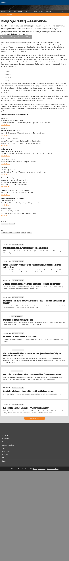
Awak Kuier (4, 224)
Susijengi (5, 435)
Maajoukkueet (18, 11)
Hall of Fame (6, 451)
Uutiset (41, 11)
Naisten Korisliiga (8, 445)
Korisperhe (28, 11)
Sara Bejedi (12, 224)
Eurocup (29, 232)
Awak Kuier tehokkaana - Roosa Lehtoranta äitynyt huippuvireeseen (28, 391)
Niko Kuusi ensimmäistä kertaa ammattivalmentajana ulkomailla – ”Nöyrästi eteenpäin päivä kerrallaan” (32, 354)
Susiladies (17, 232)
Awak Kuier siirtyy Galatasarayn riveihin (18, 320)
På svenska (5, 458)
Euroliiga (23, 232)
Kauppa (4, 461)
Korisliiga (5, 442)
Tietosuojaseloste (52, 469)
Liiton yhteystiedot (39, 469)
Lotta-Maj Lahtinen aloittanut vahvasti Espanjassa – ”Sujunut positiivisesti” (32, 284)
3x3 (3, 448)
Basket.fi (4, 14)
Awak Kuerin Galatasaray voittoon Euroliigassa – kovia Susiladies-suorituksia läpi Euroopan (34, 302)
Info (35, 11)
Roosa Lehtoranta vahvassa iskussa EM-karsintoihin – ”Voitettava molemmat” (32, 374)
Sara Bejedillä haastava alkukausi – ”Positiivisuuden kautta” (26, 408)
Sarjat (10, 11)
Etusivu (3, 11)
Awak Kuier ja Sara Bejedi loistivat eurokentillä (20, 336)
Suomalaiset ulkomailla (7, 232)
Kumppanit (49, 11)
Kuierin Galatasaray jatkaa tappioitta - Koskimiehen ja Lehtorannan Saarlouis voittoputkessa (32, 266)
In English (5, 455)
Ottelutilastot (5, 125)
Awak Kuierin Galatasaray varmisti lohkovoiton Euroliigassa (25, 248)
